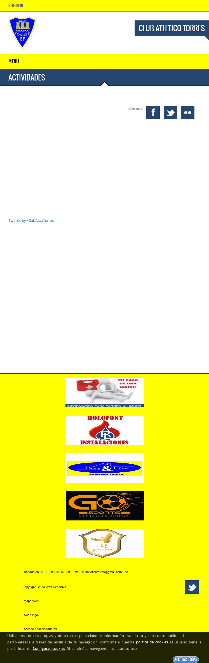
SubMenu (16, 6)
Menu (13, 61)
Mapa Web (31, 601)
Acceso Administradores (40, 629)
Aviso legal (31, 615)
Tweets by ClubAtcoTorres (31, 220)
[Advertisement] (104, 175)
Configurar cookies (49, 648)
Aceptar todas (185, 659)
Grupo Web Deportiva (51, 587)
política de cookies (152, 642)
